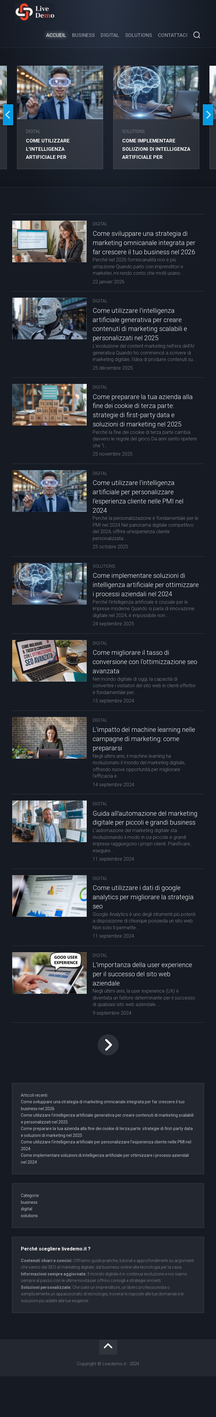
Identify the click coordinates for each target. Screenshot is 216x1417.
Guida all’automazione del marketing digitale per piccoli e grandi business (136, 854)
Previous (8, 114)
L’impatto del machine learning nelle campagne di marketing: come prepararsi (137, 771)
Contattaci (172, 35)
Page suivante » (108, 1086)
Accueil (56, 35)
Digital (110, 35)
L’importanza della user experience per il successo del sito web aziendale (141, 1015)
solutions (134, 131)
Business (83, 35)
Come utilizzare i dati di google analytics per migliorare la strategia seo (137, 938)
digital (34, 131)
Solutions (138, 35)
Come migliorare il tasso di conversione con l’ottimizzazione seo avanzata (139, 694)
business (29, 1243)
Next (208, 114)
